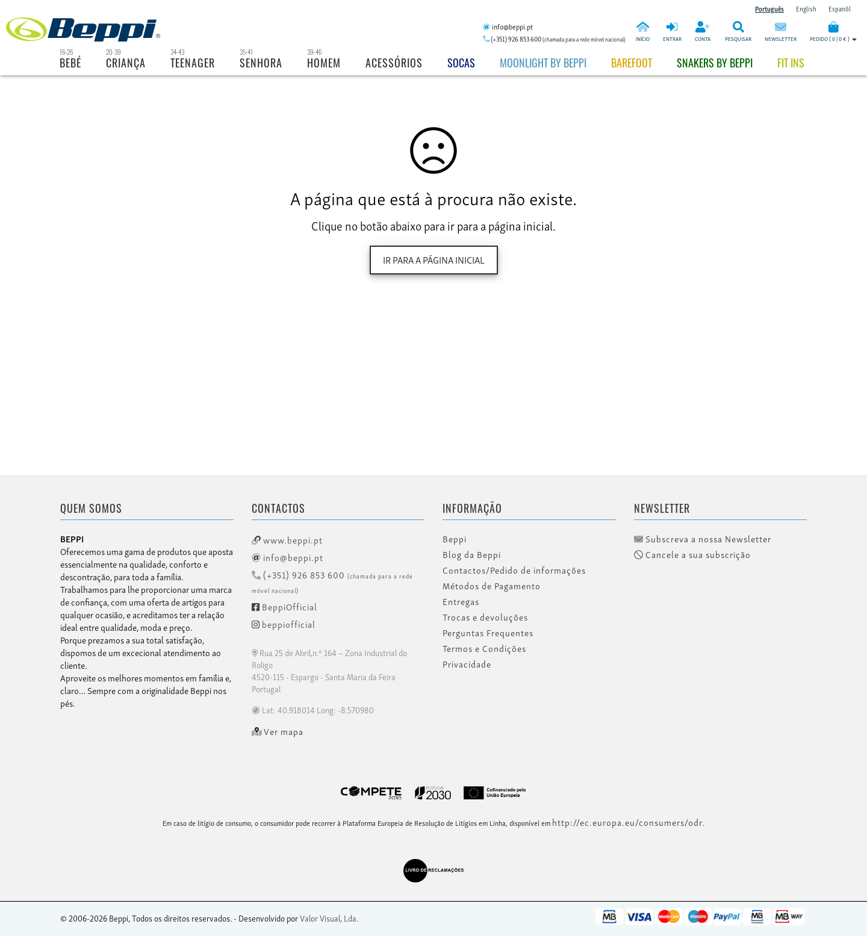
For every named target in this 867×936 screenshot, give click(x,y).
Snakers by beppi (715, 62)
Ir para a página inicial (434, 259)
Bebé (70, 62)
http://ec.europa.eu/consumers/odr (627, 821)
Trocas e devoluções (485, 617)
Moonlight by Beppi (543, 62)
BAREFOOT (631, 62)
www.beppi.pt (287, 539)
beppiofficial (283, 623)
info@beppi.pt (287, 557)
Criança (126, 62)
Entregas (461, 601)
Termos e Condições (484, 648)
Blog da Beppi (472, 554)
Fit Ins (790, 62)
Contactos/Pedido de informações (514, 570)
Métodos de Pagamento (492, 585)
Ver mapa (278, 731)
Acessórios (394, 62)
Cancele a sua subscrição (692, 554)
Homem (324, 62)
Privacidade (467, 664)
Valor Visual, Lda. (329, 918)
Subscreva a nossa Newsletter (702, 538)
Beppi (455, 538)
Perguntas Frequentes (488, 632)
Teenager (192, 62)
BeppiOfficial (284, 606)
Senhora (261, 62)
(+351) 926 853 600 (332, 581)
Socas (461, 62)
